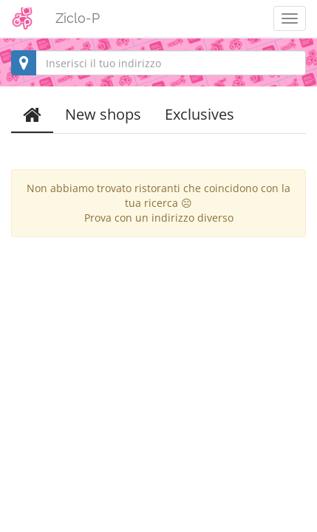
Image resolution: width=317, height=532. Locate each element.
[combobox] (158, 62)
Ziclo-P (77, 18)
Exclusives (199, 114)
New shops (103, 114)
